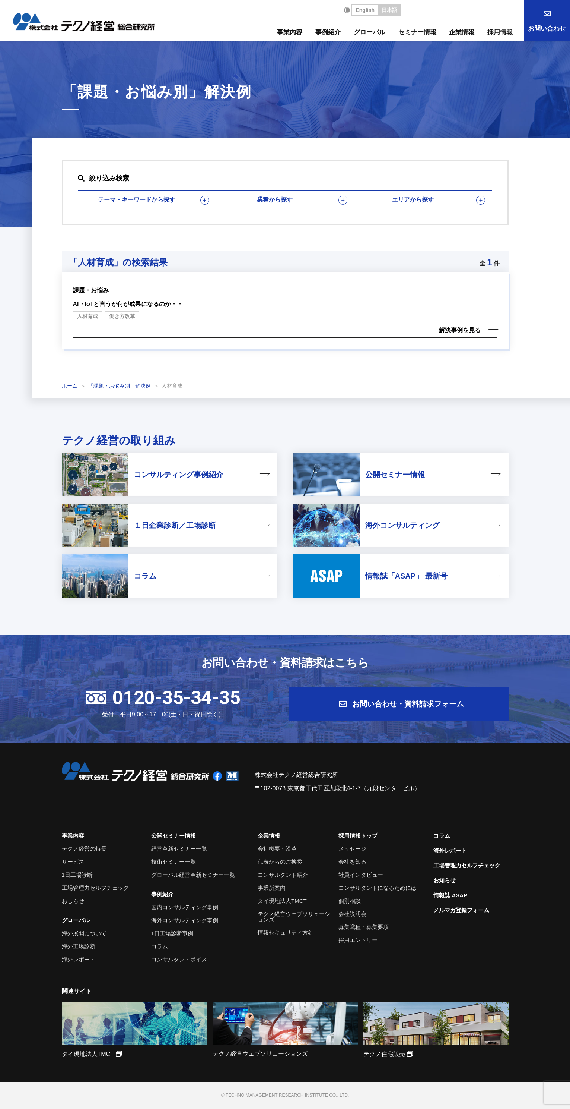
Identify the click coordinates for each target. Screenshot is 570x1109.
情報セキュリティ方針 (285, 932)
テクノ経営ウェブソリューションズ (294, 917)
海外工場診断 (78, 946)
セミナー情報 (417, 32)
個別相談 (349, 901)
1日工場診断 (77, 875)
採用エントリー (358, 940)
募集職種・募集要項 (363, 927)
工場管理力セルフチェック (95, 888)
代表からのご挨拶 (280, 861)
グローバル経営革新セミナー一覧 (193, 875)
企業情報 (461, 32)
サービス (73, 861)
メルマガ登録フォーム (461, 910)
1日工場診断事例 (172, 933)
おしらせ (73, 901)
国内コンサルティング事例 (184, 907)
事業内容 (289, 32)
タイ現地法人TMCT (282, 901)
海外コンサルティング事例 (184, 920)
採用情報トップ (358, 835)
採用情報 (500, 32)
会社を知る (352, 861)
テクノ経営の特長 (84, 848)
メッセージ (352, 848)
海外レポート (78, 959)
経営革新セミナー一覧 (179, 848)
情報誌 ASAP (450, 895)
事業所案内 (272, 888)
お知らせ (444, 880)
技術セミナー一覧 (173, 861)
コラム (159, 946)
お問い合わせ (547, 28)
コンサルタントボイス (179, 959)
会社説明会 (352, 914)
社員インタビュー (360, 875)
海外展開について (84, 933)
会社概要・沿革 (277, 848)
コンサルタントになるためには (377, 888)
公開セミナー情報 (173, 835)
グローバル (369, 32)
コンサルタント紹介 (283, 875)
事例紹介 (328, 32)
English (365, 10)
